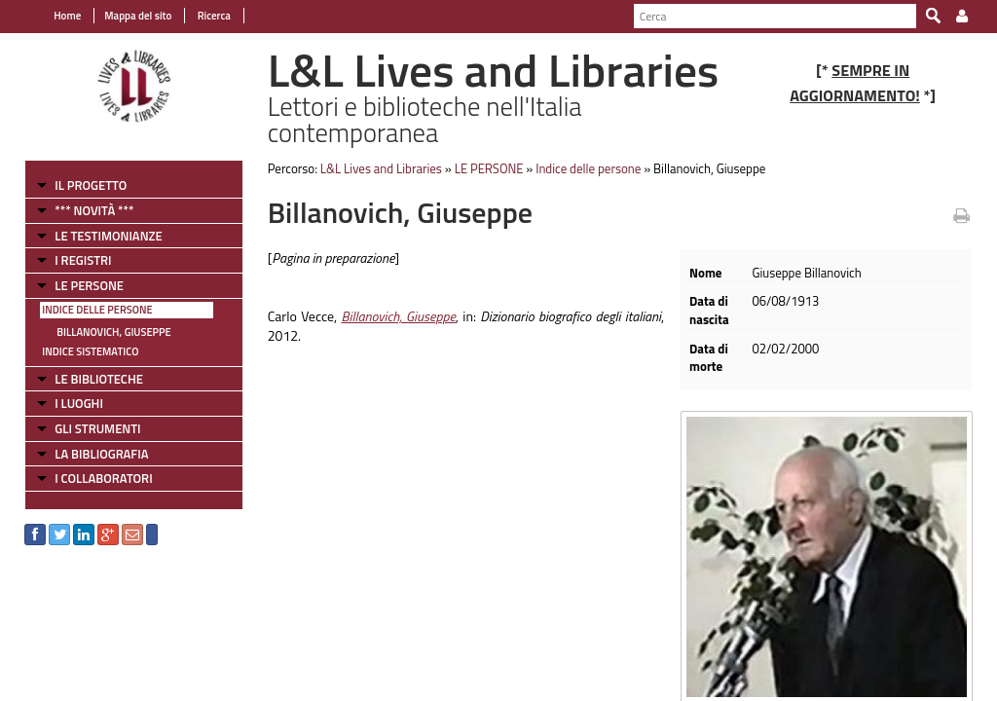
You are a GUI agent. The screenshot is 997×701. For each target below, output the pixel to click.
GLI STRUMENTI (97, 428)
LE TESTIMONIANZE (108, 235)
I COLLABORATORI (103, 478)
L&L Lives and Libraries (381, 168)
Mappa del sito (137, 15)
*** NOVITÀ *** (94, 210)
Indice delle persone (97, 309)
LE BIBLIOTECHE (99, 378)
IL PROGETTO (91, 185)
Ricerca (213, 15)
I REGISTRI (83, 260)
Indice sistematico (90, 351)
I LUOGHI (79, 403)
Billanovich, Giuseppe (113, 332)
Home (67, 15)
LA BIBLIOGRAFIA (101, 453)
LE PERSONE (89, 285)
